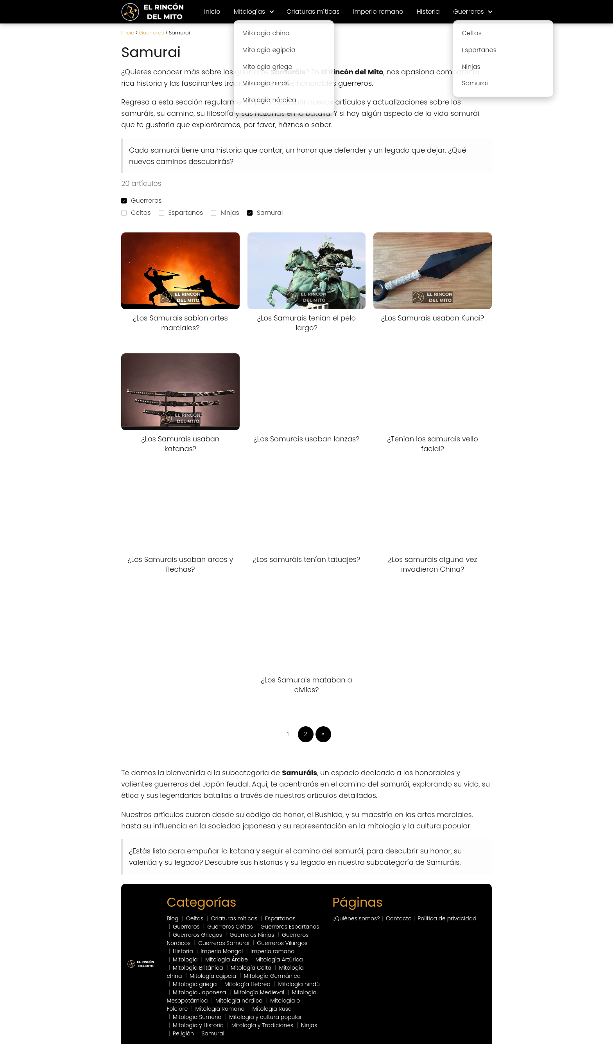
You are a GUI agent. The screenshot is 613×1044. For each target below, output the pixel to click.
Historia (428, 11)
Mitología (185, 959)
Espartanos (181, 212)
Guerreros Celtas (230, 927)
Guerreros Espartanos (289, 927)
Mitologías (249, 11)
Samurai (265, 212)
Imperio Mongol (222, 951)
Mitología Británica (198, 968)
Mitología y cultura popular (265, 1017)
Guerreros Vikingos (282, 943)
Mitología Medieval (259, 992)
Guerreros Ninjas (252, 935)
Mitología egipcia (213, 976)
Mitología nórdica (239, 1000)
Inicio (212, 11)
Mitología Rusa (272, 1009)
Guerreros (468, 11)
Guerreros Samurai (223, 943)
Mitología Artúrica (279, 959)
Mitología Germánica (272, 976)
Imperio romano (378, 11)
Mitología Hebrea (247, 984)
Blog (172, 918)
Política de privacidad (447, 918)
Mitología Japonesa (199, 992)
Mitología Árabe (226, 959)
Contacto (399, 918)
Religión (183, 1033)
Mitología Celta (251, 968)
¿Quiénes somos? (356, 918)
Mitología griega (195, 984)
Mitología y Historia (198, 1025)
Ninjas (225, 212)
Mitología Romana (220, 1009)
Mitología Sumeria (197, 1017)
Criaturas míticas (313, 11)
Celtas (136, 212)
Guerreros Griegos (197, 935)
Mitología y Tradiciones (262, 1025)
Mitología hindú (299, 984)
